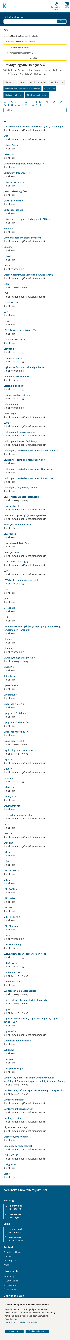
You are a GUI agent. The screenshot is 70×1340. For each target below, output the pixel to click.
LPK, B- (7, 879)
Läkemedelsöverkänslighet (17, 1145)
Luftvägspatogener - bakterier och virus (24, 953)
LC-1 (5, 293)
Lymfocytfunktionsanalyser (18, 1108)
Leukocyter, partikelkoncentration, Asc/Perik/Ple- (29, 450)
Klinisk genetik (57, 82)
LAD (5, 135)
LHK (5, 617)
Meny (67, 7)
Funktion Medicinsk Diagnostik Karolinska (20, 36)
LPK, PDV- (8, 907)
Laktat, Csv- (10, 145)
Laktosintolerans (12, 200)
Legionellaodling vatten (15, 394)
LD (4, 311)
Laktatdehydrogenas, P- (16, 172)
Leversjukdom (11, 552)
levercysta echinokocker (16, 524)
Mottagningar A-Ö (11, 1276)
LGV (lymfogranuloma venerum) (20, 580)
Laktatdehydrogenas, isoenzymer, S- (22, 163)
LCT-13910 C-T (10, 302)
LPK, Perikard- (11, 916)
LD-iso (6, 320)
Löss (5, 1173)
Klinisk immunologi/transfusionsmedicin (22, 88)
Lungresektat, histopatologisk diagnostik (25, 1000)
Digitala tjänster (10, 1289)
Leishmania (9, 404)
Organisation (9, 1285)
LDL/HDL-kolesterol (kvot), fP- (19, 330)
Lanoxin (7, 256)
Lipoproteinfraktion (14, 713)
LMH (6, 851)
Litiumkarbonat (11, 805)
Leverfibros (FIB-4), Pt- (15, 543)
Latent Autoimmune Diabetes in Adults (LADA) (28, 274)
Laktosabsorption (12, 182)
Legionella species (13, 385)
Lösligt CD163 (10, 1155)
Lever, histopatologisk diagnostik (21, 496)
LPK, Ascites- (10, 870)
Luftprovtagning (12, 944)
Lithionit (7, 787)
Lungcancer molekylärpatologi (19, 990)
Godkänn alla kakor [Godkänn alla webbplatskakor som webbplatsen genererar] (37, 1331)
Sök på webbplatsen (14, 17)
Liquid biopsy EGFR (13, 740)
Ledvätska (8, 348)
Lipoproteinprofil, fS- (15, 731)
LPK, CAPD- (9, 888)
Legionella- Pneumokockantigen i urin (23, 367)
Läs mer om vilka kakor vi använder (21, 1322)
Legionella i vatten (13, 357)
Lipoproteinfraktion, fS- (16, 722)
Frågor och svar (10, 1280)
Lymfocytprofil (11, 1118)
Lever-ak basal (11, 506)
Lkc (5, 824)
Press (6, 1264)
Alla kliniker (10, 82)
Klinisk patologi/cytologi (37, 95)
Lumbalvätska (10, 981)
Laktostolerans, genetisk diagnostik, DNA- (25, 219)
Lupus (6, 1009)
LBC (5, 283)
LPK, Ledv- (9, 898)
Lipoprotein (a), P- (13, 703)
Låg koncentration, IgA (15, 1127)
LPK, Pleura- (9, 926)
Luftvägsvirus (10, 963)
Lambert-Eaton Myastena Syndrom (22, 237)
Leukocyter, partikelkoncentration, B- (23, 459)
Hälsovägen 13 (15, 1217)
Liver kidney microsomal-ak (18, 814)
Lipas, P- (7, 666)
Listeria (7, 777)
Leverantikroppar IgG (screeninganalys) (24, 515)
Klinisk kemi (49, 88)
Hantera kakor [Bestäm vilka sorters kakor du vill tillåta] (14, 1331)
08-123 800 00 (14, 1209)
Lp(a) (6, 861)
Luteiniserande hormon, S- (17, 1040)
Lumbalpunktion (12, 972)
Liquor (6, 759)
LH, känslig (9, 607)
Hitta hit (7, 1256)
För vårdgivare (10, 1260)
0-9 (43, 105)
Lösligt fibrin (10, 1164)
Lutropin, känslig (12, 1068)
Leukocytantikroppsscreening (19, 431)
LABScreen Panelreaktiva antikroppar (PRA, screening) (32, 126)
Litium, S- (8, 796)
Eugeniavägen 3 (16, 1240)
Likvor (6, 639)
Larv (5, 265)
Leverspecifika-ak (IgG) (15, 561)
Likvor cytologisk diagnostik (18, 657)
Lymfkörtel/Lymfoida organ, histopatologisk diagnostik (33, 1090)
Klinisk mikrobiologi (13, 95)
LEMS (6, 422)
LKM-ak (7, 842)
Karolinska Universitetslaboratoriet (20, 41)
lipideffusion (10, 676)
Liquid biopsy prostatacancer (19, 750)
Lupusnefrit (9, 1031)
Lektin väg (8, 413)
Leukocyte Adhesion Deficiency (20, 441)
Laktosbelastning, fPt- (15, 191)
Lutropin (8, 1049)
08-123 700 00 (14, 1232)
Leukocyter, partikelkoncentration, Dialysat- (27, 469)
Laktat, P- (8, 154)
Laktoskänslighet (12, 209)
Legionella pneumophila (16, 376)
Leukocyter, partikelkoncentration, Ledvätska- (28, 478)
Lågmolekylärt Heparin (15, 1136)
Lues (5, 935)
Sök (61, 21)
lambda (7, 228)
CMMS (22, 82)
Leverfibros (9, 533)
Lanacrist (8, 246)
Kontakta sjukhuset (12, 1252)
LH (4, 589)
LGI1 (5, 570)
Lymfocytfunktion (13, 1099)
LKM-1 (6, 833)
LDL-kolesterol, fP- (13, 339)
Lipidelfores (9, 685)
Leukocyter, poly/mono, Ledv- (19, 487)
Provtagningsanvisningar (19, 47)
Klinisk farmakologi (38, 82)
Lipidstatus (9, 694)
